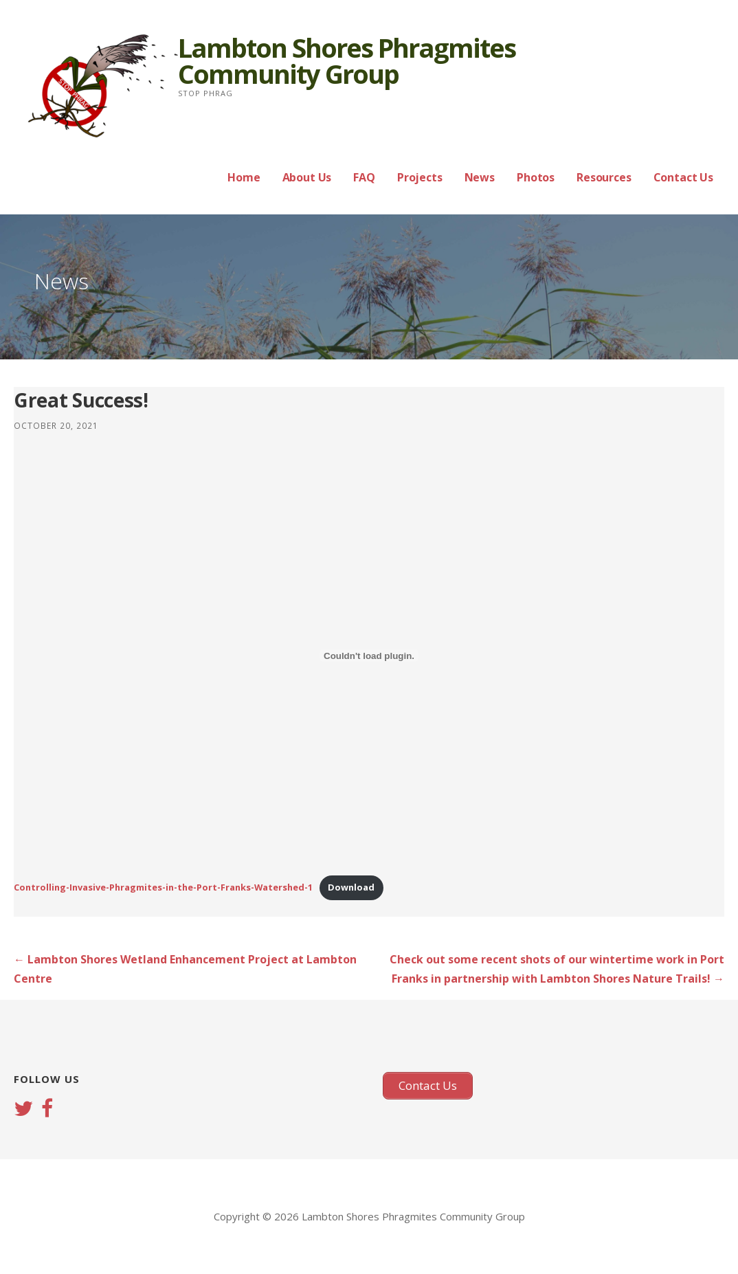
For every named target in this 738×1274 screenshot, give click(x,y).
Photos (536, 177)
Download (351, 887)
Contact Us (683, 177)
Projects (420, 177)
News (480, 177)
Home (243, 177)
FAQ (364, 177)
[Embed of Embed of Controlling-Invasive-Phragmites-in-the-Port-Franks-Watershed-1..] (369, 655)
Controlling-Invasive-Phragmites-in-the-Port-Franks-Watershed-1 (163, 887)
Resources (604, 177)
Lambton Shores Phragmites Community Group (346, 60)
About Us (307, 177)
